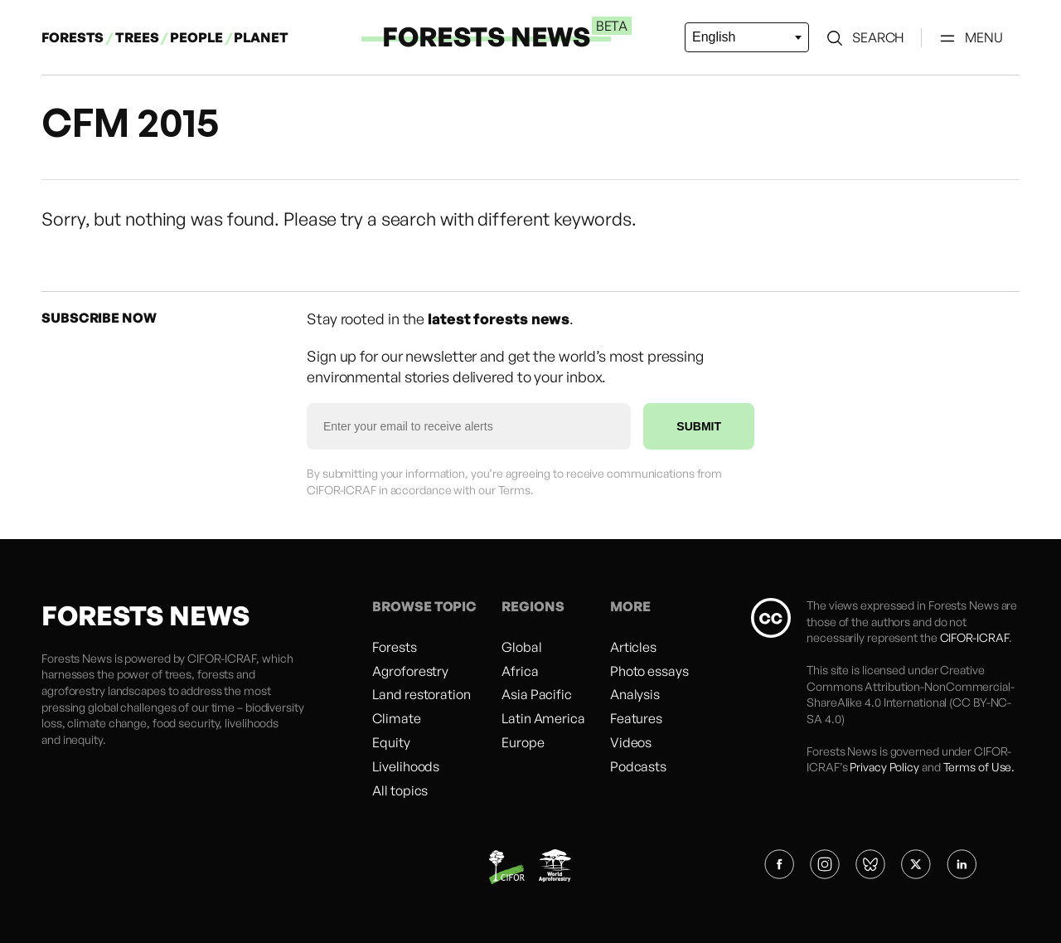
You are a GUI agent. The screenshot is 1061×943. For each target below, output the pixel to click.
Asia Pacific (536, 694)
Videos (631, 742)
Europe (522, 742)
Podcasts (638, 766)
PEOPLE (197, 37)
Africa (519, 671)
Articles (633, 647)
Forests (394, 647)
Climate (396, 718)
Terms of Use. (979, 767)
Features (636, 718)
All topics (400, 790)
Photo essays (649, 671)
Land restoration (421, 694)
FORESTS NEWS (486, 36)
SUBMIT (698, 426)
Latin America (543, 718)
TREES (137, 37)
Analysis (635, 694)
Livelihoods (405, 766)
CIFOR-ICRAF (221, 658)
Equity (390, 742)
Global (521, 647)
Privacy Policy (884, 767)
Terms (514, 490)
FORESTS (72, 37)
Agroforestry (410, 671)
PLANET (261, 37)
